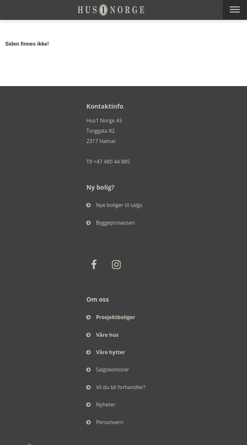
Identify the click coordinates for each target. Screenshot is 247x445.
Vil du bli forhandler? (115, 387)
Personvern (105, 422)
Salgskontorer (107, 369)
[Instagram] (117, 264)
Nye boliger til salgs (114, 205)
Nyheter (100, 404)
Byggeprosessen (110, 222)
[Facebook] (95, 264)
